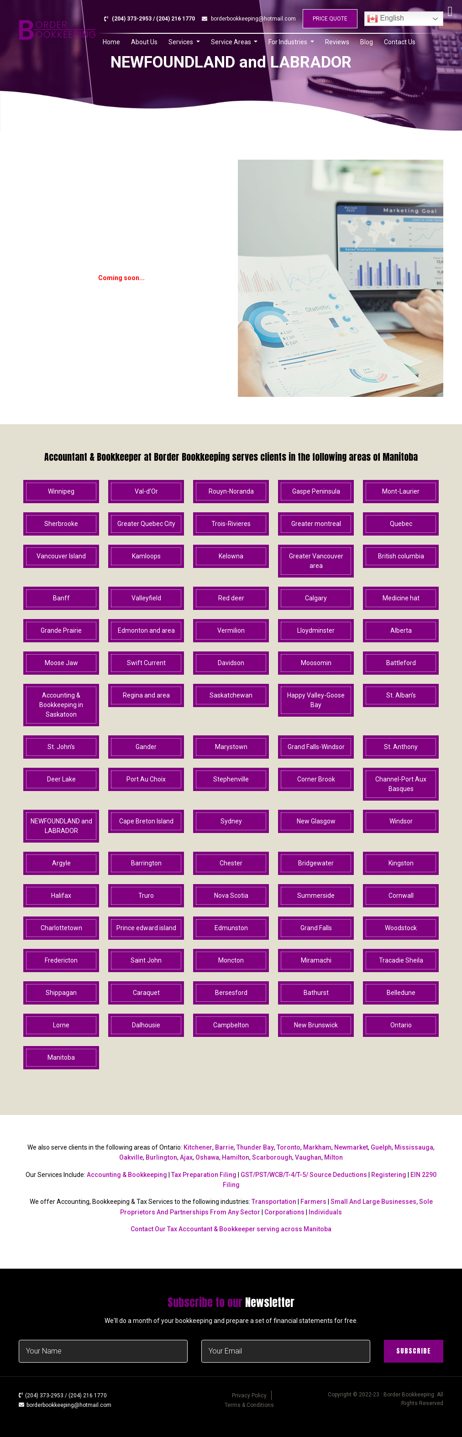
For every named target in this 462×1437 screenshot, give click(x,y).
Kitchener (198, 1147)
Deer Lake (61, 779)
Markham (317, 1147)
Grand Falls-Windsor (316, 746)
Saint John (146, 960)
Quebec (401, 523)
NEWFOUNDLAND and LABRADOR (61, 825)
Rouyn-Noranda (231, 491)
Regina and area (146, 695)
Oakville (131, 1157)
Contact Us (399, 42)
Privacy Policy (249, 1395)
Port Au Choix (146, 779)
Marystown (231, 746)
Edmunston (231, 928)
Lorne (61, 1025)
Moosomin (316, 662)
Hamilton (235, 1157)
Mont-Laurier (401, 491)
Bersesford (231, 992)
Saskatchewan (231, 695)
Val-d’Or (146, 491)
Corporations (284, 1212)
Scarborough (272, 1157)
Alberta (401, 630)
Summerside (316, 895)
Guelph (381, 1147)
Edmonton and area (146, 630)
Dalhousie (146, 1025)
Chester (231, 863)
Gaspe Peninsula (316, 491)
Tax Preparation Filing (203, 1174)
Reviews (337, 42)
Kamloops (146, 556)
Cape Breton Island (146, 821)
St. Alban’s (401, 695)
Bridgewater (316, 863)
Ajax (186, 1157)
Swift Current (146, 662)
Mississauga (413, 1147)
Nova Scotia (231, 895)
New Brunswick (316, 1025)
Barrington (146, 863)
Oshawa (207, 1157)
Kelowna (231, 556)
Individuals (325, 1212)
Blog (366, 42)
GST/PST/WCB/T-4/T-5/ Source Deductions (304, 1174)
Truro (146, 895)
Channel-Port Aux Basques (400, 784)
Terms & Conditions (249, 1405)
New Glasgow (316, 821)
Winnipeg (61, 491)
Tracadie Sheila (401, 960)
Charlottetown (61, 928)
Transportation (274, 1201)
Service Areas (231, 42)
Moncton (231, 960)
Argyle (61, 863)
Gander (146, 746)
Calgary (316, 598)
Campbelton (231, 1025)
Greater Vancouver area (316, 560)
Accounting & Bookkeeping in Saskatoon (61, 705)
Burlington (161, 1157)
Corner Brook (316, 779)
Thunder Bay (255, 1147)
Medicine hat (401, 598)
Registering (388, 1174)
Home (111, 42)
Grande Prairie (61, 630)
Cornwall (401, 895)
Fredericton (61, 960)
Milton (333, 1157)
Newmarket (351, 1147)
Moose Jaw (61, 662)
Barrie (224, 1147)
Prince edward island (146, 928)
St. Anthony (401, 746)
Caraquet (146, 992)
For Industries (288, 42)
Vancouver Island (61, 556)
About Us (144, 42)
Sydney (231, 821)
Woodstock (401, 928)
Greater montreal (316, 523)
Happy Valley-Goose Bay (316, 700)
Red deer (231, 598)
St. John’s (61, 746)
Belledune (401, 992)
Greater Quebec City (146, 523)
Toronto (288, 1147)
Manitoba (61, 1057)
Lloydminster (316, 630)
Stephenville (231, 779)
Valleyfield (146, 598)
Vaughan (308, 1157)
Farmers (313, 1201)
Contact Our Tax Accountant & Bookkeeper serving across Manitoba (231, 1229)
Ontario (401, 1025)
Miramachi (316, 960)
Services (181, 42)
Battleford (401, 662)
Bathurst (316, 992)
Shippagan (61, 992)
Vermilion (231, 630)
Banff (61, 598)
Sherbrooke (61, 523)
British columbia (401, 556)
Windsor (401, 821)
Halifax (61, 895)
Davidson (231, 662)
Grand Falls (316, 928)
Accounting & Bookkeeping (127, 1174)
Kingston (401, 863)
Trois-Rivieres (231, 523)
